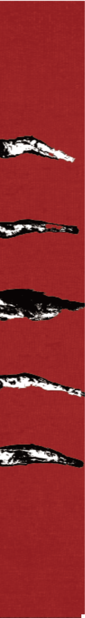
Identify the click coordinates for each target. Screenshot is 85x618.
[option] (42, 309)
